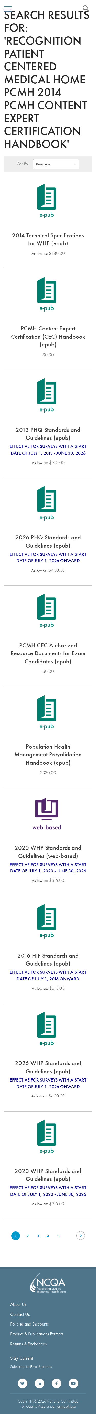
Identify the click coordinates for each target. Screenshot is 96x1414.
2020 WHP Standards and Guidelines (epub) (48, 1175)
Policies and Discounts (29, 1324)
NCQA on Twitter (22, 1383)
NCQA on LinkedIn (39, 1383)
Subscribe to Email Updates (31, 1366)
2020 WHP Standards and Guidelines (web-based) (48, 852)
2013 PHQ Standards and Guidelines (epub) (48, 434)
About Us (18, 1304)
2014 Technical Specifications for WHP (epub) (48, 239)
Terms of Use (66, 1406)
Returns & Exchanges (28, 1344)
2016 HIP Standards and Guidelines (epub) (48, 960)
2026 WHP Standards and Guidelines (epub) (48, 1067)
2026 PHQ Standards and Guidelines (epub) (48, 541)
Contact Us (20, 1314)
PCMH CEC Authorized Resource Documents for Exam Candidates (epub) (48, 653)
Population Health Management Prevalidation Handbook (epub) (48, 754)
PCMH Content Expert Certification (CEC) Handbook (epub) (48, 336)
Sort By (22, 164)
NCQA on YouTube (73, 1383)
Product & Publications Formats (36, 1334)
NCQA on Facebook (56, 1383)
